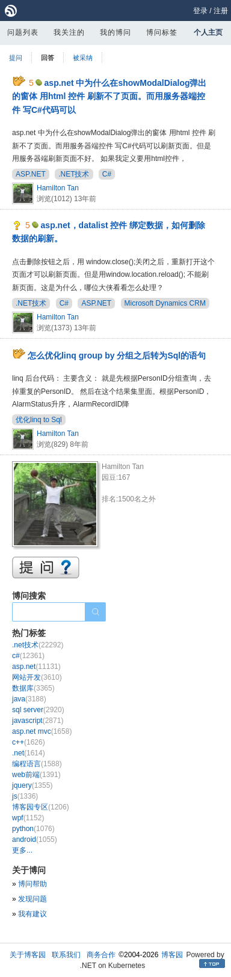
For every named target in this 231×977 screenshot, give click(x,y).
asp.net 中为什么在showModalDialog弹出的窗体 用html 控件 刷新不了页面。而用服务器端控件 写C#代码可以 (109, 96)
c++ (28, 742)
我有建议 (32, 914)
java (29, 699)
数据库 (33, 688)
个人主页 (208, 32)
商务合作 (101, 955)
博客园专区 (40, 807)
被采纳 (83, 57)
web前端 (36, 774)
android (34, 839)
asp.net (36, 666)
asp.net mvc (42, 731)
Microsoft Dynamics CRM (165, 303)
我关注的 (69, 32)
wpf (28, 818)
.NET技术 (73, 174)
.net (28, 753)
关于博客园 (28, 955)
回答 (47, 57)
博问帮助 (32, 884)
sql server (38, 710)
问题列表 (22, 32)
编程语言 (37, 764)
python (33, 828)
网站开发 (37, 677)
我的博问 (115, 32)
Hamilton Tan (58, 188)
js (25, 796)
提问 (15, 57)
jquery (32, 785)
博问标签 (161, 32)
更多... (22, 850)
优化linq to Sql (39, 420)
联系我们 (66, 955)
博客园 (172, 955)
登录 (200, 11)
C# (106, 174)
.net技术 (37, 645)
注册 (221, 11)
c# (28, 656)
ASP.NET (31, 174)
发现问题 (32, 899)
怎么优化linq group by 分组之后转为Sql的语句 (117, 355)
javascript (37, 720)
